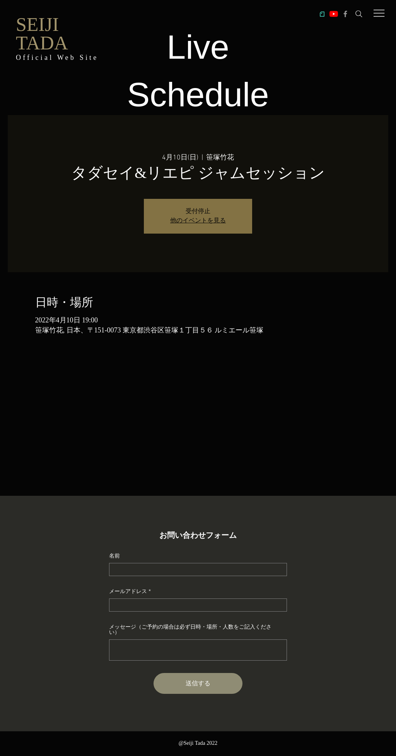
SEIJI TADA (42, 34)
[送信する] (198, 683)
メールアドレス (128, 591)
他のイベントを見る (198, 221)
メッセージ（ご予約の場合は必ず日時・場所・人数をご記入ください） (190, 629)
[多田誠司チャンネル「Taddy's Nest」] (333, 14)
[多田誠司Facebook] (345, 14)
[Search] (359, 14)
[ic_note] (322, 14)
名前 (114, 555)
